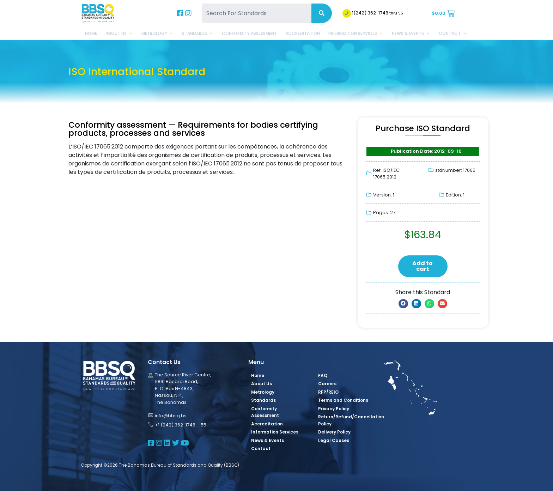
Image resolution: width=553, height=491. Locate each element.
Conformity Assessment (249, 33)
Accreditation (302, 33)
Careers (327, 384)
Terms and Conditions (343, 400)
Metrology (157, 33)
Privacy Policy (333, 409)
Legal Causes (333, 440)
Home (91, 33)
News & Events (411, 33)
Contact (453, 33)
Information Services (355, 33)
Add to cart (422, 266)
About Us (119, 33)
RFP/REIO (328, 392)
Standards (197, 33)
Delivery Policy (334, 432)
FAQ (322, 375)
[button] (403, 303)
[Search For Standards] (256, 13)
